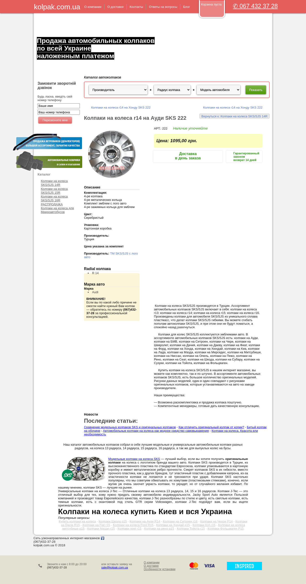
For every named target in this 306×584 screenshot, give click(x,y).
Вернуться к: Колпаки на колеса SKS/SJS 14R (235, 116)
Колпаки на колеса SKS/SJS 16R (54, 198)
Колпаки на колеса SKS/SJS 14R (54, 183)
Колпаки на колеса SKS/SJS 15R (54, 190)
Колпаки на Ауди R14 (145, 521)
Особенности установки (159, 569)
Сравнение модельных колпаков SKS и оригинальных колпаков (130, 427)
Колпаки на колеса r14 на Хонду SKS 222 (120, 107)
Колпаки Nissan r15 (101, 528)
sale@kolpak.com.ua (114, 567)
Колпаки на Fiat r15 (96, 525)
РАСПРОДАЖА (52, 204)
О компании (151, 562)
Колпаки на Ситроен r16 (180, 521)
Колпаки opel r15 (130, 528)
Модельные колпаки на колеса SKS (134, 459)
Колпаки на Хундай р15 (173, 525)
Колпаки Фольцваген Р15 (226, 528)
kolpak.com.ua (57, 7)
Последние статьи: (111, 420)
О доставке (151, 566)
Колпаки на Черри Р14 (216, 521)
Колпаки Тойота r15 (191, 528)
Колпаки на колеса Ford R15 (133, 525)
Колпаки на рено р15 (159, 528)
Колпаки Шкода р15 (113, 521)
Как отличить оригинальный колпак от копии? (211, 427)
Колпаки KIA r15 (204, 525)
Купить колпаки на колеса (77, 521)
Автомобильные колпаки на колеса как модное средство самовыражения (156, 431)
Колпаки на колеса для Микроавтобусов (57, 210)
